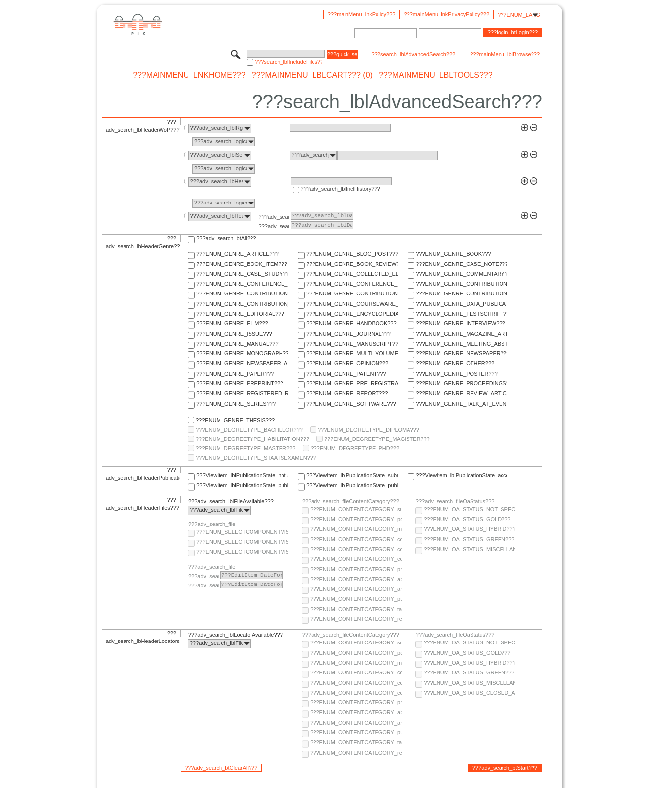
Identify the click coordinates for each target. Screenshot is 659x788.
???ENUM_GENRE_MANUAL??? (237, 344)
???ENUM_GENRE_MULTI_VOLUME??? (352, 353)
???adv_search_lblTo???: (274, 226)
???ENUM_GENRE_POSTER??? (457, 374)
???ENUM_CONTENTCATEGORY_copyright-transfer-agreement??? (356, 549)
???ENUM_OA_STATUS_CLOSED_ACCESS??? (469, 693)
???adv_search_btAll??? (226, 238)
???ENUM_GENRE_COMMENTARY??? (461, 274)
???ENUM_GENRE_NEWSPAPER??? (461, 353)
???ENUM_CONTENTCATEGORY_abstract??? (356, 579)
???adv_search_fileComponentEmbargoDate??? (211, 567)
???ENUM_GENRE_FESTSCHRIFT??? (461, 314)
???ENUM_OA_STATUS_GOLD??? (467, 519)
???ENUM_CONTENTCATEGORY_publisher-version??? (356, 599)
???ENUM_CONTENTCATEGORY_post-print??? (356, 519)
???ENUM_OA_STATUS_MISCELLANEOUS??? (469, 549)
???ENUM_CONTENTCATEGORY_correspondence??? (356, 559)
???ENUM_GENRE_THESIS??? (235, 420)
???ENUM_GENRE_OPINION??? (347, 363)
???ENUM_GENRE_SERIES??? (236, 404)
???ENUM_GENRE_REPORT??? (347, 393)
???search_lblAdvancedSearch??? (414, 54)
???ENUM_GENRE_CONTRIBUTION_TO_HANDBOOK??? (242, 304)
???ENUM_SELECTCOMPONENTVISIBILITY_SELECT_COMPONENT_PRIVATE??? (242, 552)
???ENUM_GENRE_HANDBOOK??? (351, 323)
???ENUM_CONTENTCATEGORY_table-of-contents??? (356, 609)
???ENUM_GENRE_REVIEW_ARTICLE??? (461, 393)
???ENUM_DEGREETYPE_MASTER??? (245, 448)
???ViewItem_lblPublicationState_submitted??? (352, 475)
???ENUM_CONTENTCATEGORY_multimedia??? (356, 529)
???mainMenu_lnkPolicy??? (362, 14)
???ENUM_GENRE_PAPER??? (235, 374)
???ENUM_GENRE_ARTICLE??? (237, 254)
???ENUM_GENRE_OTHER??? (455, 363)
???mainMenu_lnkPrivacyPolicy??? (446, 14)
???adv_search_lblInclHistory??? (340, 189)
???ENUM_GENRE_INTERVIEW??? (460, 323)
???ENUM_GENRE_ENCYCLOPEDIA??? (352, 314)
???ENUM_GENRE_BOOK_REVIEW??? (352, 264)
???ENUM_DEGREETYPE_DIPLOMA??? (368, 430)
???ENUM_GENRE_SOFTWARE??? (351, 404)
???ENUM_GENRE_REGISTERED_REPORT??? (242, 393)
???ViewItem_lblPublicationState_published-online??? (242, 485)
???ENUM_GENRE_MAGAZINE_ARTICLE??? (461, 334)
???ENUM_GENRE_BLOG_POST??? (352, 254)
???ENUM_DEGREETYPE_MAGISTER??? (377, 439)
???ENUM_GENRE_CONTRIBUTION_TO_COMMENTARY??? (242, 293)
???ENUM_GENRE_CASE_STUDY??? (242, 274)
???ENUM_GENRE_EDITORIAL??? (240, 314)
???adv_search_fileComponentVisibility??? (211, 524)
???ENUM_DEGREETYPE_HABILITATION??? (252, 439)
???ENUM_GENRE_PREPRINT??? (239, 383)
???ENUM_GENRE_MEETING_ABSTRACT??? (461, 344)
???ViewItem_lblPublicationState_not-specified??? (242, 475)
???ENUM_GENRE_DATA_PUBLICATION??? (461, 304)
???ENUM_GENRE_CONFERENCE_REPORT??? (352, 284)
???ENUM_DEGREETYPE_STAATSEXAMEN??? (256, 458)
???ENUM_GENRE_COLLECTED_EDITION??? (352, 274)
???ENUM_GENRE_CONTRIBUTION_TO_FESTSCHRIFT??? (461, 293)
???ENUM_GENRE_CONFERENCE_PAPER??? (242, 284)
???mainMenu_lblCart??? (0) (312, 75)
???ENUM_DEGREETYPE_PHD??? (355, 448)
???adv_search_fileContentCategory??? (350, 501)
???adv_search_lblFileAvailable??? (231, 501)
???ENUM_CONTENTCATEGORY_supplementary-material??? (356, 509)
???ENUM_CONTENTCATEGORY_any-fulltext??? (356, 589)
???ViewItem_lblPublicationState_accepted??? (461, 475)
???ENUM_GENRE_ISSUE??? (234, 334)
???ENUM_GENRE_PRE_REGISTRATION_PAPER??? (352, 383)
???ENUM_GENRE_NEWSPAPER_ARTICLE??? (242, 363)
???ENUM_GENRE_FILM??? (232, 323)
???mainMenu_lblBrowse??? (505, 54)
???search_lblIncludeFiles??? (288, 62)
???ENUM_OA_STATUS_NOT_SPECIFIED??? (469, 509)
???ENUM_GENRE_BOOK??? (453, 254)
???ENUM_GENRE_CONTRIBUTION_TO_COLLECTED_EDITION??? (461, 284)
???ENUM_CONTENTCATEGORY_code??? (356, 539)
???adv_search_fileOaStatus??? (455, 501)
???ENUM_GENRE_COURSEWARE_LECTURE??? (352, 304)
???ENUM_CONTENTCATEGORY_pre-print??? (356, 569)
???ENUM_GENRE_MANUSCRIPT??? (352, 344)
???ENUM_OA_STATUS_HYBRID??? (469, 529)
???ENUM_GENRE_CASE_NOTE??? (461, 264)
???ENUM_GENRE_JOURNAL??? (348, 334)
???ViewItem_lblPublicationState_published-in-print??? (352, 485)
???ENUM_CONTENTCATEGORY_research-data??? (356, 619)
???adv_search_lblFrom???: (274, 217)
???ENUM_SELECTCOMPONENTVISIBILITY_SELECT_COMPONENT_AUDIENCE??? (242, 532)
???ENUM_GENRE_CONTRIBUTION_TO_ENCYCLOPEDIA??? (352, 293)
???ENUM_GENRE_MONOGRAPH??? (242, 353)
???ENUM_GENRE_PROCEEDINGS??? (461, 383)
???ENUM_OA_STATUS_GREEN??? (469, 539)
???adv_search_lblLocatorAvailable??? (235, 635)
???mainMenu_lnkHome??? (189, 75)
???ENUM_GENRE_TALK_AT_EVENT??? (461, 404)
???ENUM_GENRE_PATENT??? (346, 374)
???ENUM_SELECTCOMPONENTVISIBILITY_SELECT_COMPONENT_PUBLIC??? (242, 542)
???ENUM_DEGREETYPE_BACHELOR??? (249, 430)
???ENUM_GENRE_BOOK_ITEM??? (241, 264)
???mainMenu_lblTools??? (436, 75)
